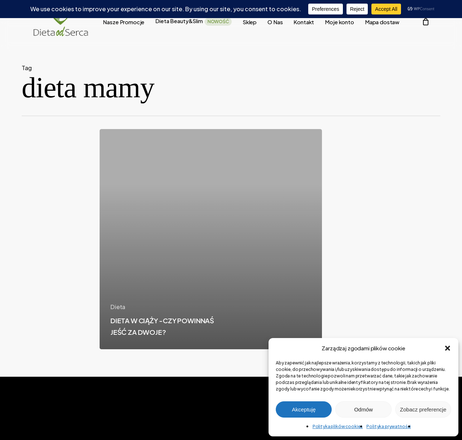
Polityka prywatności (388, 426)
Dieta (117, 307)
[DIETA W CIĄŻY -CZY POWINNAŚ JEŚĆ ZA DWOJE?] (211, 239)
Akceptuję (304, 409)
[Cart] (426, 22)
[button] (447, 348)
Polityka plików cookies (338, 426)
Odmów (363, 409)
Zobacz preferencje (423, 409)
